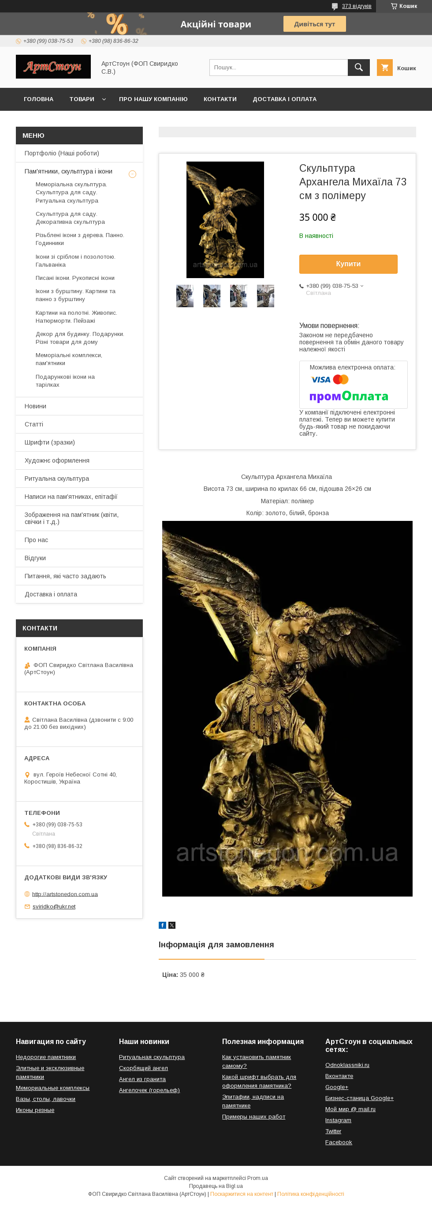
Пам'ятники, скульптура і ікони (68, 171)
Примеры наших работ (253, 1116)
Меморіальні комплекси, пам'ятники (69, 359)
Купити (348, 264)
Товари (81, 99)
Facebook (338, 1142)
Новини (35, 406)
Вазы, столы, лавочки (45, 1099)
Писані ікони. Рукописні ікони (75, 278)
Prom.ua (257, 1178)
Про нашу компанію (153, 99)
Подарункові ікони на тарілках (65, 380)
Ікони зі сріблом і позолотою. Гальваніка (75, 260)
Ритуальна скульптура (57, 478)
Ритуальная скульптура (152, 1057)
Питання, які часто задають (65, 576)
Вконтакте (339, 1076)
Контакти (220, 99)
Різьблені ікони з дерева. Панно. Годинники (80, 239)
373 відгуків (357, 6)
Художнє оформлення (57, 460)
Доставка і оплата (285, 99)
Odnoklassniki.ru (347, 1065)
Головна (38, 99)
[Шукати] (359, 67)
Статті (34, 424)
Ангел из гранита (142, 1079)
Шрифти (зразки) (50, 442)
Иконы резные (35, 1110)
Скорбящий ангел (143, 1068)
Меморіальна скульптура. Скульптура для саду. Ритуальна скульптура (71, 192)
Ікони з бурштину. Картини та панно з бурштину (75, 295)
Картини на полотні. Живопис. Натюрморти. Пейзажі (76, 316)
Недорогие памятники (46, 1057)
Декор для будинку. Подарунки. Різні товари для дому (80, 338)
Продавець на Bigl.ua (216, 1186)
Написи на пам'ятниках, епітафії (71, 496)
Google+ (336, 1087)
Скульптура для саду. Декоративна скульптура (70, 218)
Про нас (36, 539)
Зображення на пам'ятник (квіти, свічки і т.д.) (72, 518)
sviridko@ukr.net (54, 906)
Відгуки (35, 558)
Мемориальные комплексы (52, 1088)
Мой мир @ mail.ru (350, 1109)
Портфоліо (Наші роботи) (62, 153)
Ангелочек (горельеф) (149, 1090)
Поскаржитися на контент (241, 1194)
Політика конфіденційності (310, 1194)
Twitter (333, 1131)
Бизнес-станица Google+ (359, 1098)
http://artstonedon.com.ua (65, 893)
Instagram (338, 1120)
